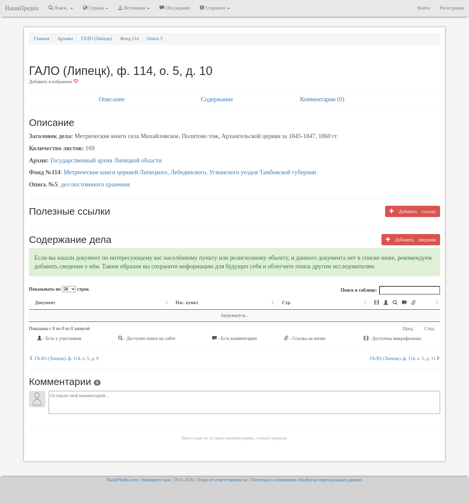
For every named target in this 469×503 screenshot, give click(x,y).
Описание (111, 99)
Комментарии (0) (322, 99)
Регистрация (452, 8)
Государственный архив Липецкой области (106, 160)
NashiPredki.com (122, 479)
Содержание (217, 99)
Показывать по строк (59, 289)
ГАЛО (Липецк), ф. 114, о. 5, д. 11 (405, 358)
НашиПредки (21, 8)
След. (429, 328)
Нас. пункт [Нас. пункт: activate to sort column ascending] (140, 302)
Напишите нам (155, 479)
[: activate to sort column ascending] (362, 303)
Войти (423, 8)
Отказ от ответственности (222, 479)
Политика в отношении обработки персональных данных (306, 479)
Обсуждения (175, 8)
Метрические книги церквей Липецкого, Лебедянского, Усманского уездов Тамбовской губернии (190, 172)
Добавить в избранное (53, 81)
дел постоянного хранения (95, 184)
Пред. (408, 328)
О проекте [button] (215, 8)
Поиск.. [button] (60, 8)
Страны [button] (95, 8)
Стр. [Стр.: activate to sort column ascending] (233, 302)
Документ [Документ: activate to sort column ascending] (45, 302)
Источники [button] (134, 8)
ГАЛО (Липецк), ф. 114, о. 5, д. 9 (63, 358)
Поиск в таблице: (390, 290)
